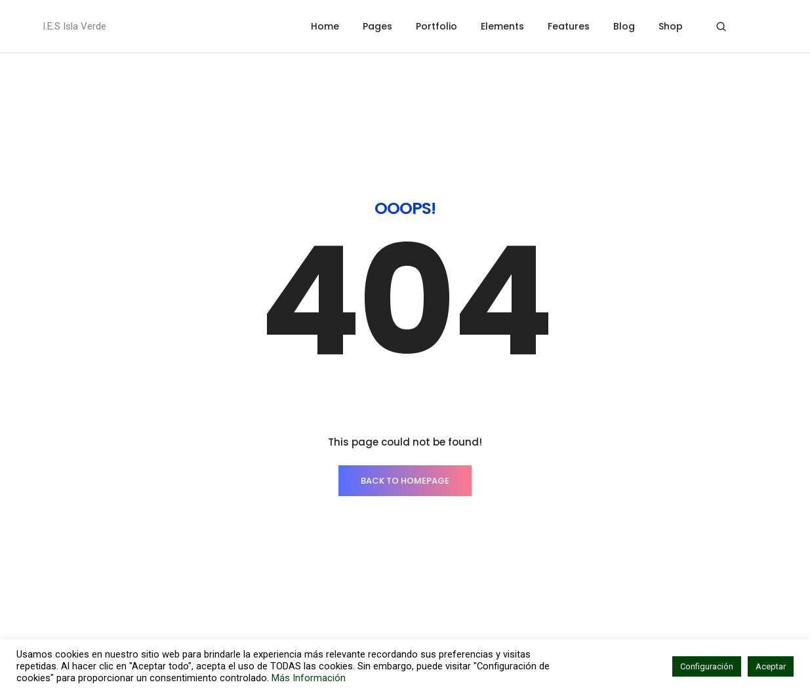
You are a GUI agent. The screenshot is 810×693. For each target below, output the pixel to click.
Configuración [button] (706, 666)
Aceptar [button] (771, 666)
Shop (670, 26)
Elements (502, 26)
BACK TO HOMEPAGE (405, 370)
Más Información (309, 678)
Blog (624, 26)
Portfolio (436, 26)
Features (569, 26)
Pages (377, 26)
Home (325, 26)
